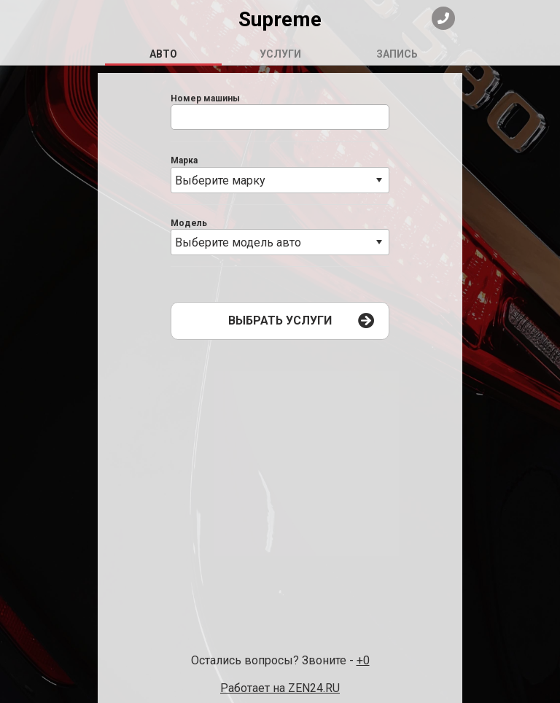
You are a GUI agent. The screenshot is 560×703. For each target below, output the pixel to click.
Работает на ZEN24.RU (280, 688)
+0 (363, 660)
